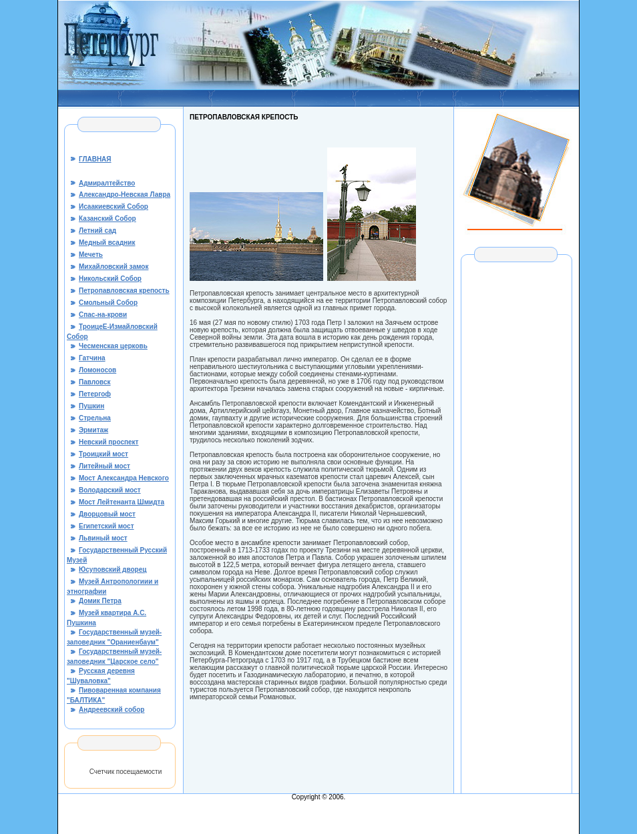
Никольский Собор (110, 278)
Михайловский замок (113, 266)
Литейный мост (104, 466)
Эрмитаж (93, 430)
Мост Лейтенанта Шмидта (121, 502)
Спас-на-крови (103, 314)
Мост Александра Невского (124, 478)
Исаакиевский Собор (113, 206)
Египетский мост (106, 526)
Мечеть (91, 254)
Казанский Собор (107, 218)
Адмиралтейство (107, 183)
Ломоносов (97, 370)
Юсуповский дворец (112, 569)
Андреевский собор (111, 709)
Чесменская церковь (113, 346)
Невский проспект (109, 442)
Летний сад (97, 230)
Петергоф (95, 394)
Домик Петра (100, 600)
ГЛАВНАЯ (95, 159)
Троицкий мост (103, 454)
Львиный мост (103, 538)
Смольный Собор (108, 302)
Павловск (95, 382)
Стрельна (95, 418)
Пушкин (91, 406)
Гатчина (92, 358)
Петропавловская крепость (124, 290)
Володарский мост (110, 490)
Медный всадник (107, 242)
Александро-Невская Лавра (124, 194)
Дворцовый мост (107, 514)
